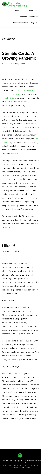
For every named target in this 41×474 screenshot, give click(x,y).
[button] (37, 23)
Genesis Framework (34, 460)
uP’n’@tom (11, 98)
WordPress (18, 462)
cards (4, 127)
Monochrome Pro (19, 460)
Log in (25, 462)
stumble (32, 123)
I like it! (8, 246)
